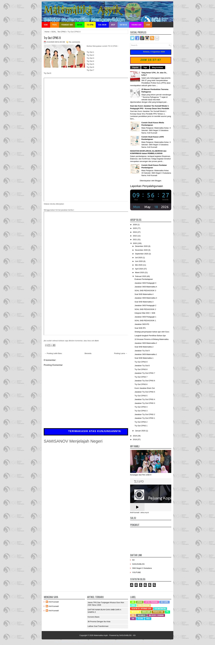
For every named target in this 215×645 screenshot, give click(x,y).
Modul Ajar (146, 612)
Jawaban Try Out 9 (142, 351)
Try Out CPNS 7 (141, 377)
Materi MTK (135, 612)
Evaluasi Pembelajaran (144, 279)
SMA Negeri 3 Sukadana (142, 568)
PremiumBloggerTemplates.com (104, 642)
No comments (74, 42)
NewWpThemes (66, 642)
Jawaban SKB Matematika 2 (146, 343)
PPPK (132, 615)
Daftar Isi (123, 24)
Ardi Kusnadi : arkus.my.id (139, 512)
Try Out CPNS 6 (141, 384)
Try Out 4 (90, 61)
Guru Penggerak (143, 605)
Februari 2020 (141, 276)
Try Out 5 (90, 64)
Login (148, 24)
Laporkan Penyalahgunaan (146, 186)
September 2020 (142, 254)
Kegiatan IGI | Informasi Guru (141, 608)
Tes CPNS (61, 32)
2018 (135, 439)
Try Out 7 (90, 70)
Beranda (88, 353)
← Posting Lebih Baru (53, 353)
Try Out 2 (90, 55)
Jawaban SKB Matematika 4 (146, 287)
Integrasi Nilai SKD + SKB (145, 313)
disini (97, 341)
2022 (135, 236)
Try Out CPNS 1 (141, 426)
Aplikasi (139, 602)
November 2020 (141, 250)
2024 (135, 232)
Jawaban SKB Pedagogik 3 (145, 283)
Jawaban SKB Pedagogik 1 (145, 317)
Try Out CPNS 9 (141, 362)
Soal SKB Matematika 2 (144, 347)
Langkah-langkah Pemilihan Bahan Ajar (150, 336)
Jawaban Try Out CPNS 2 (145, 414)
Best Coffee (164, 602)
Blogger (158, 181)
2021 (135, 239)
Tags (145, 67)
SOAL (53, 32)
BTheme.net (120, 642)
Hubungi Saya (136, 24)
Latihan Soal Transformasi (98, 626)
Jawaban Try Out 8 (142, 366)
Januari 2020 (140, 431)
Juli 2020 (139, 258)
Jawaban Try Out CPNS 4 (145, 399)
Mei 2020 (139, 265)
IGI (133, 560)
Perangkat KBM (67, 24)
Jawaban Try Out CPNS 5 (145, 392)
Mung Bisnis (138, 642)
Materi (79, 24)
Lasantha (89, 642)
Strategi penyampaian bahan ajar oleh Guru (152, 332)
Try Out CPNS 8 (52, 37)
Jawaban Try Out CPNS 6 (145, 381)
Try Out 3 (90, 58)
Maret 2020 (140, 272)
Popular (135, 67)
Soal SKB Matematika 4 (144, 294)
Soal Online (102, 24)
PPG (167, 612)
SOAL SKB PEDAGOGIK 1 (145, 320)
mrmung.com (147, 642)
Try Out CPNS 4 (141, 407)
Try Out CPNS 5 (141, 396)
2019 (135, 436)
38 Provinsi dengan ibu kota (99, 621)
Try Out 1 (90, 52)
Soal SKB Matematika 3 (144, 302)
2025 (135, 228)
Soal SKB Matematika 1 (144, 358)
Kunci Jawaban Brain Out (145, 388)
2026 (135, 225)
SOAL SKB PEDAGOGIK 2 (145, 309)
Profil (54, 24)
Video (148, 618)
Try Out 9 (47, 73)
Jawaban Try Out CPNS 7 (145, 373)
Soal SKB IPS (140, 328)
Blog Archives (157, 67)
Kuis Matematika (160, 608)
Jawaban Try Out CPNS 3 (145, 403)
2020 (135, 243)
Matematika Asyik (101, 635)
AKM (132, 602)
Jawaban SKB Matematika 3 (146, 298)
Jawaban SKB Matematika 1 (146, 354)
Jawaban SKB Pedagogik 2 (145, 305)
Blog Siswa (157, 642)
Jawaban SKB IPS (142, 324)
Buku (133, 605)
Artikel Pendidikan (151, 602)
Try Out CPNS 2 (141, 422)
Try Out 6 (90, 67)
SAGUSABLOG (138, 564)
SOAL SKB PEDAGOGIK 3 (145, 291)
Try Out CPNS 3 (141, 411)
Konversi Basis (93, 617)
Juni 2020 (139, 261)
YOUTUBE (136, 572)
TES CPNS (90, 24)
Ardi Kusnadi (54, 602)
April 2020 (139, 269)
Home (46, 24)
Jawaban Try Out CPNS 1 (145, 418)
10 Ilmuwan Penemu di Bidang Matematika (151, 339)
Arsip (113, 24)
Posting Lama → (120, 353)
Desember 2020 (141, 246)
